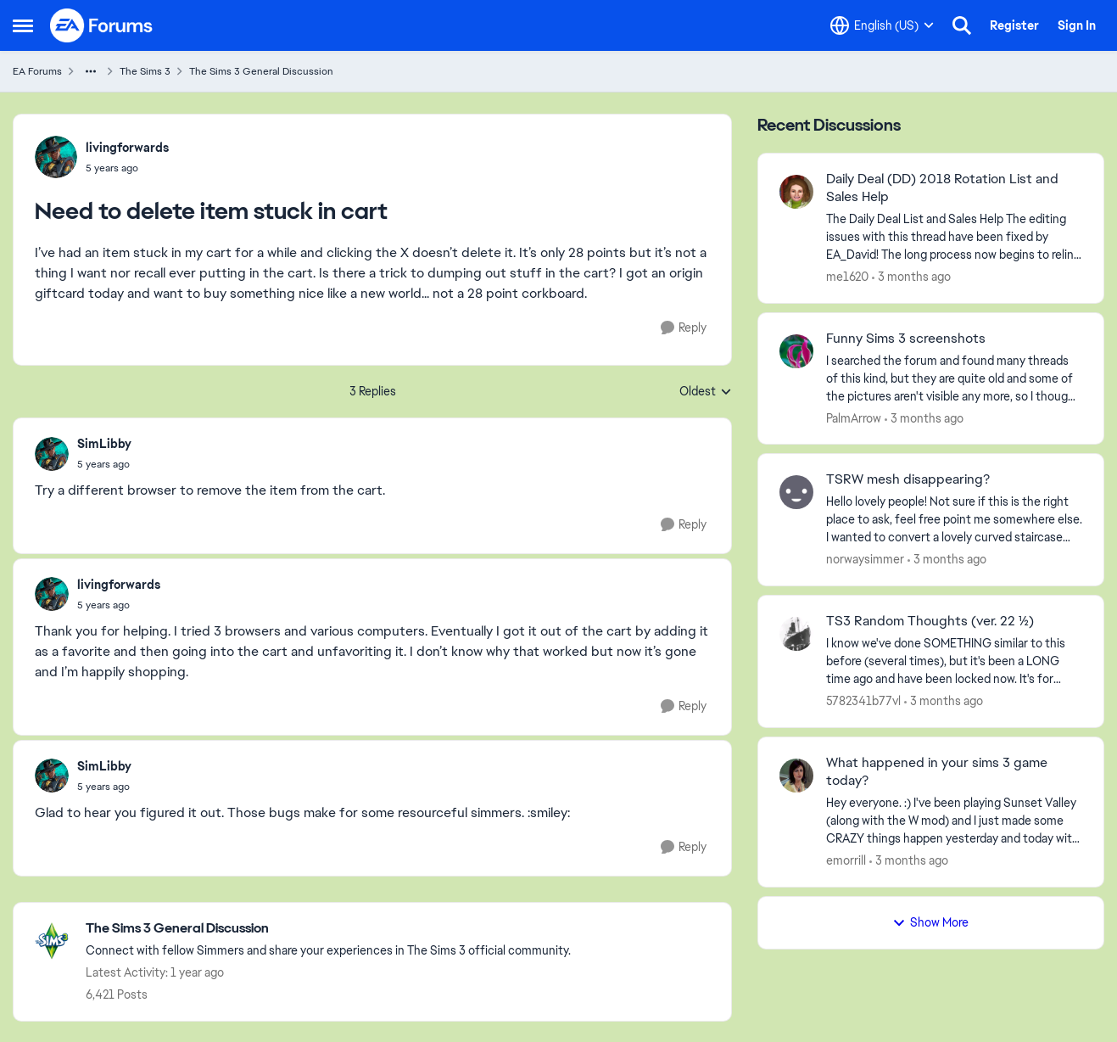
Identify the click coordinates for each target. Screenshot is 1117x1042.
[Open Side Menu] (23, 25)
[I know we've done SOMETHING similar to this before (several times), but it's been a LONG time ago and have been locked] (954, 661)
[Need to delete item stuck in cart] (104, 464)
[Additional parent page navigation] (91, 71)
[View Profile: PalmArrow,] (796, 351)
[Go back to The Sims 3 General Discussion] (328, 929)
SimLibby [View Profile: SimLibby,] (104, 443)
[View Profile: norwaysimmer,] (796, 492)
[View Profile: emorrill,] (796, 776)
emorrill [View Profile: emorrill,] (846, 860)
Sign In (1077, 25)
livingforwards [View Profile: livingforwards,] (127, 147)
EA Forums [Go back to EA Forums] (37, 71)
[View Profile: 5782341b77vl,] (796, 634)
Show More (930, 922)
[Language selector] (882, 25)
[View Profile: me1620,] (796, 192)
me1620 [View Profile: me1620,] (847, 276)
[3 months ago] (911, 277)
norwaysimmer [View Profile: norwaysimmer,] (865, 559)
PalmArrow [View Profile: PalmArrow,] (853, 417)
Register (1014, 25)
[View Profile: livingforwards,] (56, 157)
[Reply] (683, 328)
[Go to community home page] (102, 25)
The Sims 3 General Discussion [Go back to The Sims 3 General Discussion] (261, 71)
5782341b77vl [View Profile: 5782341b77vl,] (863, 701)
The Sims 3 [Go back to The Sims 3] (145, 71)
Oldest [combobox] (705, 392)
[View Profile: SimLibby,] (52, 454)
